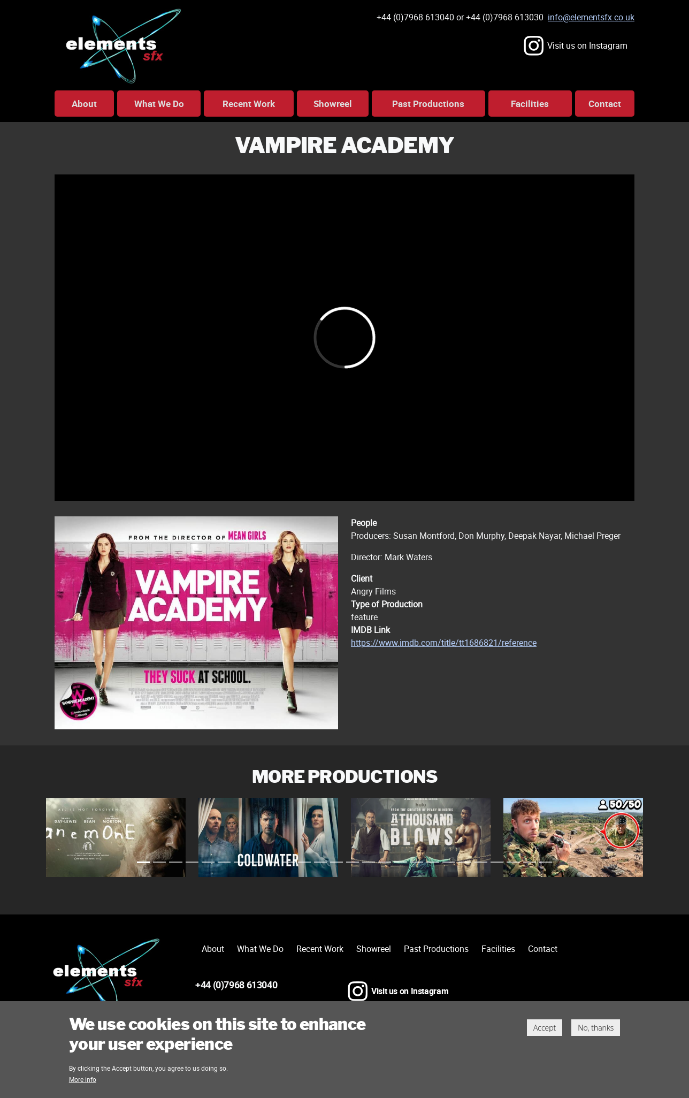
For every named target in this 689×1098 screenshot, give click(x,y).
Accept (544, 1031)
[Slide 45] (320, 862)
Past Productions (428, 103)
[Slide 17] (208, 862)
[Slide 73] (432, 862)
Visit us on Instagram (587, 45)
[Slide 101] (545, 862)
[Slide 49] (336, 862)
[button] (90, 837)
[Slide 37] (288, 862)
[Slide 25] (240, 862)
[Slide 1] (143, 862)
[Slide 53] (352, 862)
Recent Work (249, 103)
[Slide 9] (175, 862)
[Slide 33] (272, 862)
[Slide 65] (400, 862)
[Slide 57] (368, 862)
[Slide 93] (513, 862)
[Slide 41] (304, 862)
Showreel (332, 103)
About (84, 103)
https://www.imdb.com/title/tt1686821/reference (444, 643)
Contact (604, 103)
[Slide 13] (192, 862)
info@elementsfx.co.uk (591, 17)
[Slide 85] (480, 862)
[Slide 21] (224, 862)
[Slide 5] (159, 862)
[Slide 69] (416, 862)
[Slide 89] (497, 862)
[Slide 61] (384, 862)
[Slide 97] (529, 862)
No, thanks (596, 1031)
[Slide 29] (256, 862)
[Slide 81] (464, 862)
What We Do (159, 103)
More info (82, 1082)
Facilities (530, 103)
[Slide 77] (448, 862)
